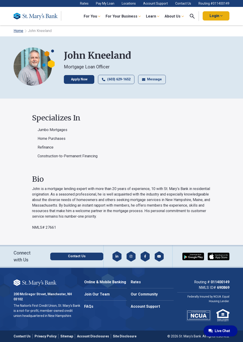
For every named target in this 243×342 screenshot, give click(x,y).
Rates (84, 3)
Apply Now (79, 79)
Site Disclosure (124, 336)
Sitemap (66, 336)
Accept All (51, 295)
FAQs (88, 306)
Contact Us (183, 3)
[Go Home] (37, 16)
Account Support (155, 3)
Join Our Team (97, 294)
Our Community (144, 294)
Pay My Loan (105, 3)
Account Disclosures (93, 336)
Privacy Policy (45, 336)
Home (18, 31)
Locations (129, 3)
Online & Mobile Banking (105, 282)
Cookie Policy (52, 280)
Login (216, 16)
